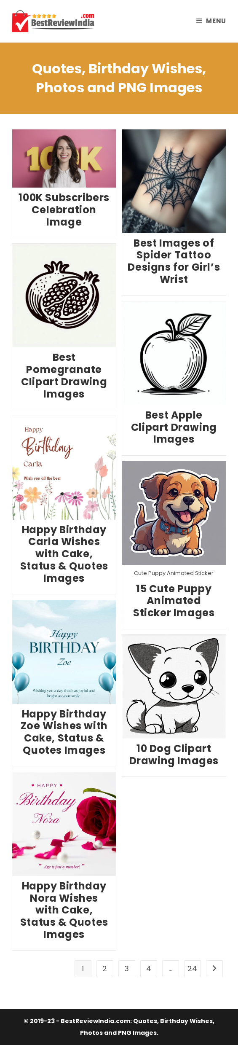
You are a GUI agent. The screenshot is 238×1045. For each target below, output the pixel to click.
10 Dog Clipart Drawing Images (174, 754)
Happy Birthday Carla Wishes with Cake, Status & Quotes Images (64, 554)
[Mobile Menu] (211, 20)
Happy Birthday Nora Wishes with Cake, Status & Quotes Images (64, 910)
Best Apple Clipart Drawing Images (174, 427)
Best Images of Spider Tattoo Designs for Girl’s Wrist (174, 261)
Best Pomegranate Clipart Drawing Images (64, 375)
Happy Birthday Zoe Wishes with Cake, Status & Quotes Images (64, 732)
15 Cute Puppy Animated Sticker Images (173, 601)
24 (192, 968)
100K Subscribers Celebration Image (64, 210)
